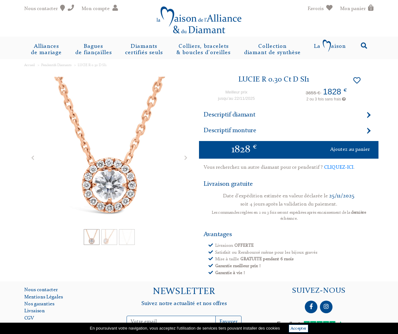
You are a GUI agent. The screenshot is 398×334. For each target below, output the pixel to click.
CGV (29, 318)
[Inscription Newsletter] (171, 322)
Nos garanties (39, 304)
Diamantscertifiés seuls (144, 49)
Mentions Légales (43, 297)
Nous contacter (41, 289)
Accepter (298, 328)
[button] (32, 157)
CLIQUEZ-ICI (338, 167)
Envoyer (228, 321)
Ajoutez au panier (350, 149)
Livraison (34, 311)
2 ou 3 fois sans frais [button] (326, 99)
